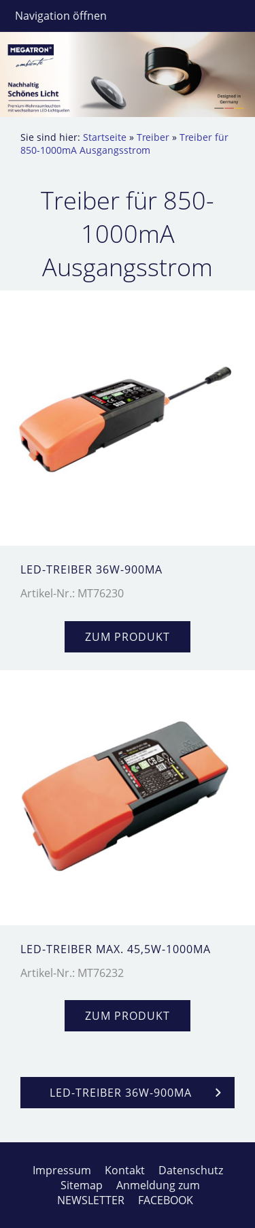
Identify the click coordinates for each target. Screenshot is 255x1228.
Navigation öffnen (61, 15)
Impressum (62, 1170)
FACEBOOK (165, 1200)
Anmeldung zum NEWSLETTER (129, 1193)
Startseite (104, 137)
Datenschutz (190, 1170)
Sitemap (82, 1185)
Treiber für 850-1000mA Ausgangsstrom (124, 143)
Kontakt (125, 1170)
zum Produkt (127, 636)
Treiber (153, 137)
